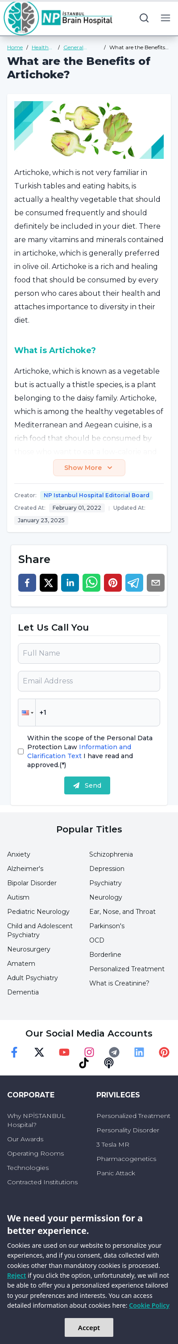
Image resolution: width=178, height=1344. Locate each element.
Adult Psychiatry (32, 978)
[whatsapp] (91, 583)
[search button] (144, 18)
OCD (96, 940)
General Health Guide (80, 47)
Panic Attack (115, 1173)
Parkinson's (106, 926)
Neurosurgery (28, 949)
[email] (156, 583)
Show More (89, 467)
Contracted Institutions (42, 1182)
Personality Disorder (127, 1130)
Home (15, 47)
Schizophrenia (111, 854)
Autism (18, 897)
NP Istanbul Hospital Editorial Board (96, 495)
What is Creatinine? (119, 983)
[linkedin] (70, 583)
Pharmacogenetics (126, 1159)
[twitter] (49, 583)
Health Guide (40, 47)
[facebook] (27, 583)
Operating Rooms (35, 1153)
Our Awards (25, 1139)
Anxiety (18, 854)
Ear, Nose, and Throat (122, 912)
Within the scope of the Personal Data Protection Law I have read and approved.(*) (90, 751)
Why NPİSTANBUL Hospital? (36, 1120)
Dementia (23, 992)
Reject (16, 1275)
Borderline (105, 955)
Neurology (105, 897)
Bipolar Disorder (32, 883)
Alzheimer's (25, 869)
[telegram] (134, 583)
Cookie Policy (149, 1305)
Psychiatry (105, 883)
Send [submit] (87, 785)
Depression (106, 869)
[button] (26, 712)
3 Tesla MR (112, 1144)
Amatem (21, 964)
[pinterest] (113, 583)
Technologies (28, 1168)
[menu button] (165, 18)
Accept (89, 1327)
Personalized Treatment (127, 969)
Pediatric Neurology (38, 912)
